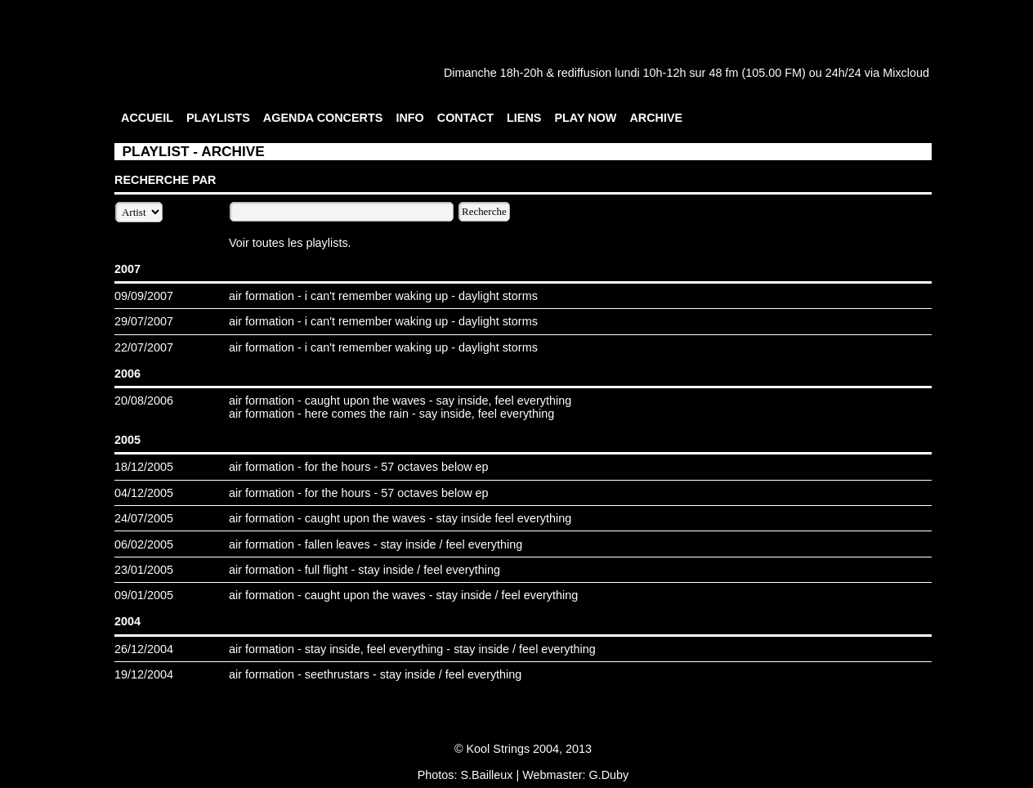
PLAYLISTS (218, 117)
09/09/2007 (143, 295)
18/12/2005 (143, 466)
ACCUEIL (147, 117)
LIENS (524, 117)
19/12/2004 (143, 674)
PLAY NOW (585, 117)
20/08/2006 (143, 400)
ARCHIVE (655, 117)
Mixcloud (906, 72)
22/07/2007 (143, 347)
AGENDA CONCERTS (323, 117)
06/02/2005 (143, 544)
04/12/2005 (143, 492)
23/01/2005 (143, 569)
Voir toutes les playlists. (290, 242)
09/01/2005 (143, 595)
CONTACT (465, 117)
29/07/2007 (143, 321)
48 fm (723, 72)
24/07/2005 (143, 518)
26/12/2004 (143, 649)
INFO (409, 117)
